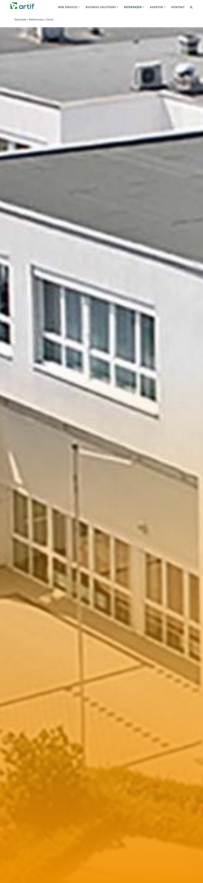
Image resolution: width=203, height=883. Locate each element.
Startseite (20, 19)
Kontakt (178, 7)
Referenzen (36, 19)
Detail (49, 19)
